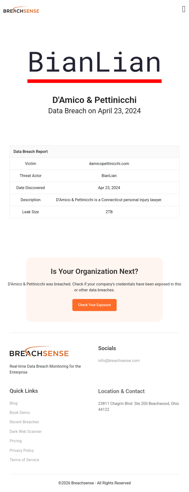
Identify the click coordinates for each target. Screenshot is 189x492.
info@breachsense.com (119, 361)
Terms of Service (24, 461)
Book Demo (20, 413)
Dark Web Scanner (26, 432)
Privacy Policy (22, 451)
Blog (13, 404)
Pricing (16, 442)
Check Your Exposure (94, 306)
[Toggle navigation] (183, 9)
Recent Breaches (24, 423)
